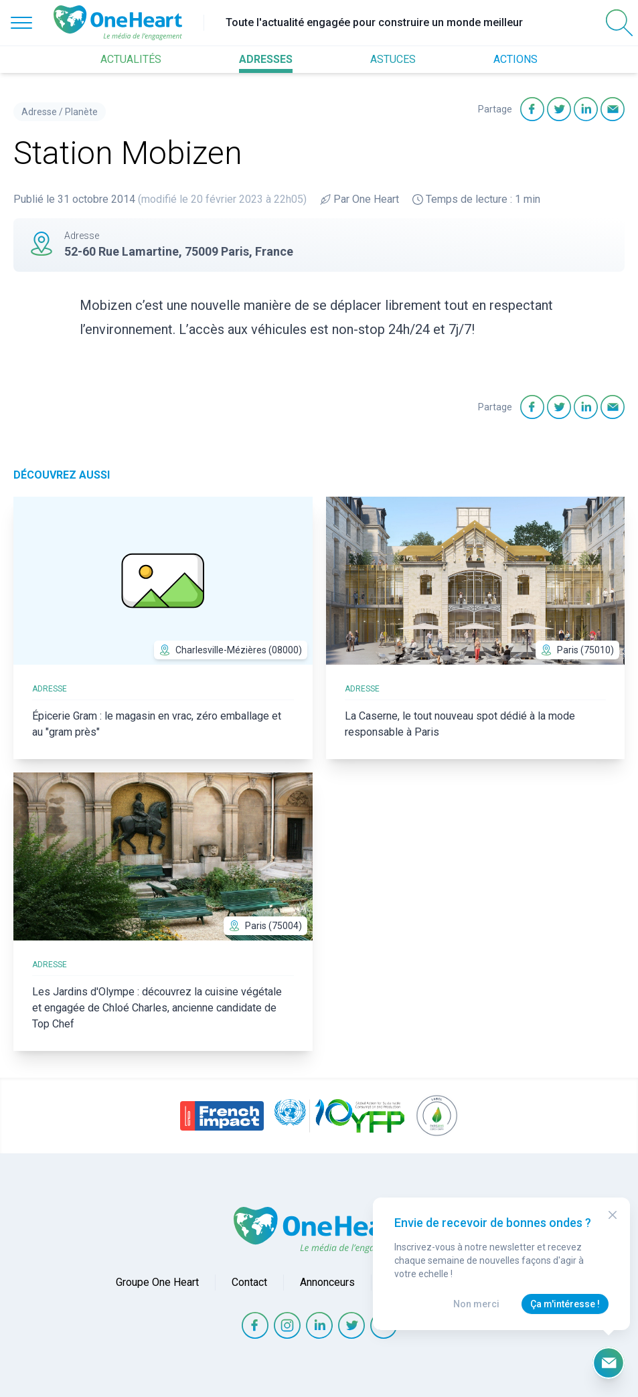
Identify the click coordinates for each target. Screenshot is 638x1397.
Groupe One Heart (157, 1282)
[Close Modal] (612, 1215)
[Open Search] (619, 22)
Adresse (39, 111)
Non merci (476, 1304)
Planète (81, 111)
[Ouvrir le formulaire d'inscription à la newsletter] (608, 1363)
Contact (249, 1282)
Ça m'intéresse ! (565, 1304)
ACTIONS (515, 59)
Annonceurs (327, 1282)
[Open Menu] (21, 23)
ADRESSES (266, 59)
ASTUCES (393, 59)
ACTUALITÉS (130, 59)
